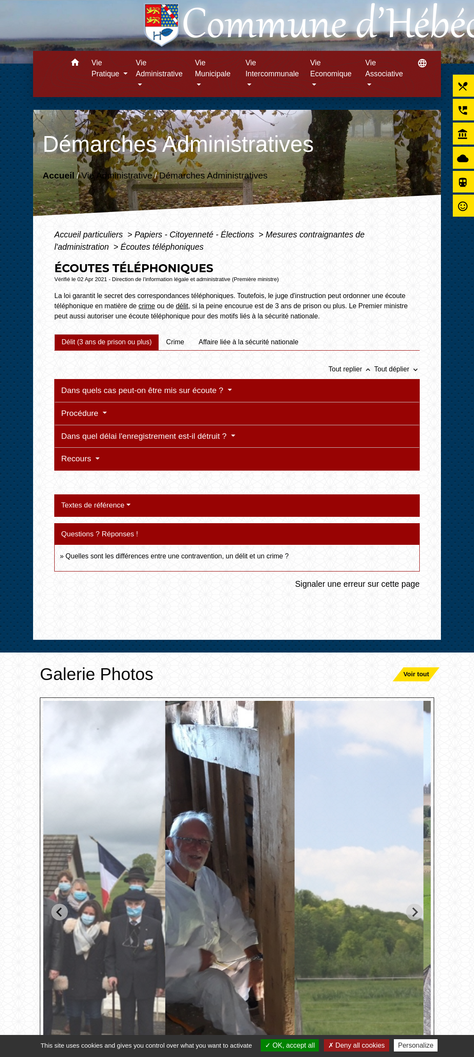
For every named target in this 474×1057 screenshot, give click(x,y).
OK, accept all (290, 1045)
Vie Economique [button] (330, 68)
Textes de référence (92, 505)
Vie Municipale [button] (213, 68)
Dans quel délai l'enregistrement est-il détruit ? (145, 436)
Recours (77, 458)
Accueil (59, 175)
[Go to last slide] (59, 912)
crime (147, 306)
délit (182, 306)
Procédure (80, 413)
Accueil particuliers (89, 234)
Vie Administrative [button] (159, 68)
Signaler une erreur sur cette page (357, 583)
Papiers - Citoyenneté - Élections (195, 234)
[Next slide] (414, 912)
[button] (75, 64)
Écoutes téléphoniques (162, 246)
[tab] (106, 342)
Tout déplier (397, 369)
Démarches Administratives (213, 175)
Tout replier (351, 369)
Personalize (416, 1045)
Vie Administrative (116, 175)
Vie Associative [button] (384, 68)
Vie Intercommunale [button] (272, 68)
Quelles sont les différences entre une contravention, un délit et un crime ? (177, 556)
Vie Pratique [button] (106, 68)
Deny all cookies (356, 1045)
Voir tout (416, 674)
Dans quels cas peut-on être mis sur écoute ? (143, 390)
